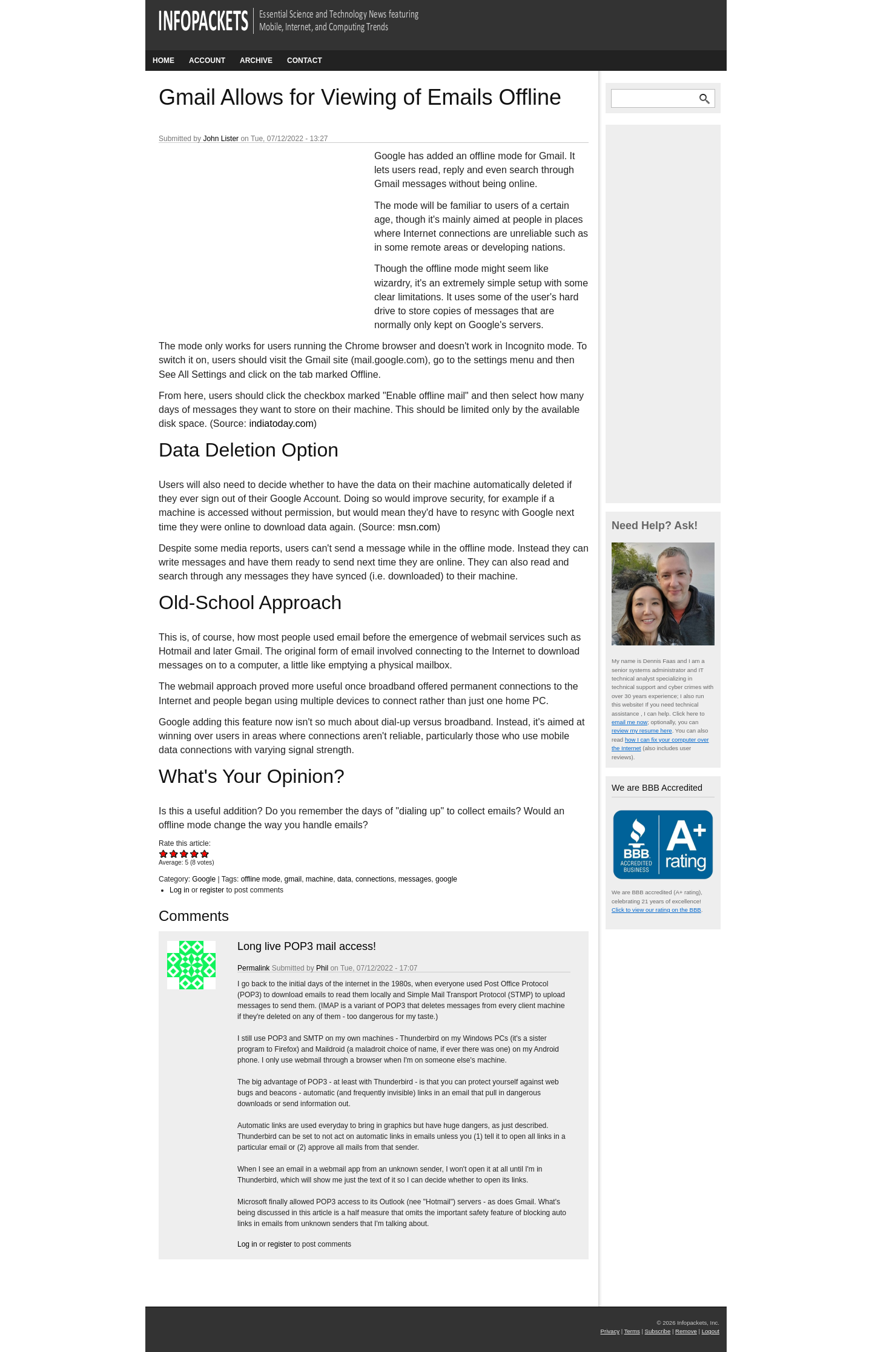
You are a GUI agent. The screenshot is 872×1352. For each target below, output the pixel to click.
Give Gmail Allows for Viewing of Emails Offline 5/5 (205, 853)
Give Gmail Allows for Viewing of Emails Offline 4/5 (195, 853)
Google (204, 879)
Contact (304, 60)
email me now (629, 722)
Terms (632, 1331)
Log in (180, 890)
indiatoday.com (281, 423)
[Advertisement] (249, 229)
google (446, 879)
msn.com (417, 527)
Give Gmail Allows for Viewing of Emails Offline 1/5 (164, 853)
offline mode (260, 879)
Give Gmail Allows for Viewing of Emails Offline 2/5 (174, 853)
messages (415, 879)
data (344, 879)
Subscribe (658, 1331)
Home (163, 60)
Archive (256, 60)
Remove (686, 1331)
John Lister (221, 138)
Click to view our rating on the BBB (656, 909)
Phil (322, 968)
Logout (710, 1331)
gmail (293, 879)
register (212, 890)
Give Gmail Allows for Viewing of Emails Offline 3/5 (184, 853)
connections (374, 879)
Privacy (610, 1331)
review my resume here (642, 730)
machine (319, 879)
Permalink (253, 968)
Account (207, 60)
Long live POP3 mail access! (306, 946)
